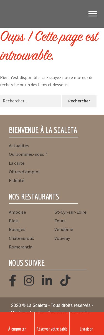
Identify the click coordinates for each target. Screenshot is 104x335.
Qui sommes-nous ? (28, 154)
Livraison (86, 328)
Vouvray (62, 238)
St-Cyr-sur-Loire (70, 212)
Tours (59, 221)
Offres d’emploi (24, 172)
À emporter (17, 328)
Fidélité (16, 180)
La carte (17, 163)
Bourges (17, 229)
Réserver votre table (52, 328)
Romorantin (20, 247)
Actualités (19, 145)
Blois (14, 221)
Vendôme (63, 229)
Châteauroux (21, 238)
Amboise (17, 212)
